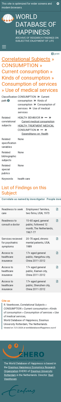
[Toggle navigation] (4, 47)
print (55, 53)
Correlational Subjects (26, 59)
